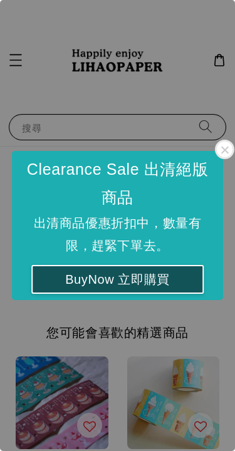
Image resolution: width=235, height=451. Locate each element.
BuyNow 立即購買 (117, 279)
